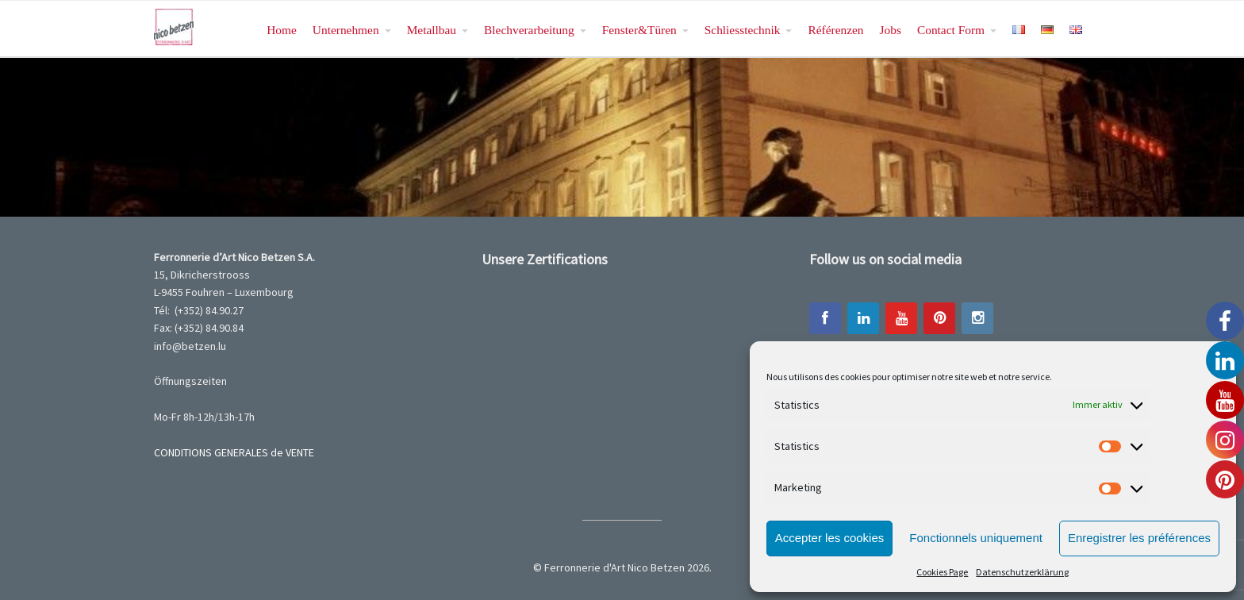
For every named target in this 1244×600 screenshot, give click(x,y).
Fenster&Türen (639, 30)
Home (282, 30)
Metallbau (431, 30)
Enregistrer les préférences (1139, 537)
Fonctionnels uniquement (975, 537)
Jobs (890, 30)
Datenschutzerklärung (1022, 572)
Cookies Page (942, 572)
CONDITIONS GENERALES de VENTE (234, 452)
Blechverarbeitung (529, 30)
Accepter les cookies (830, 537)
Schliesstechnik (743, 30)
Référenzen (835, 30)
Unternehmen (346, 30)
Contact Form (951, 30)
